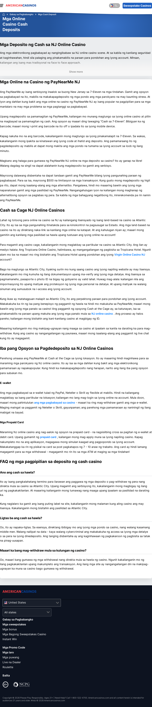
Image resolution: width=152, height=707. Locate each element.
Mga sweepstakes (14, 624)
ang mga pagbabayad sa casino (54, 402)
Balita (6, 675)
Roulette (8, 667)
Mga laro (8, 652)
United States (17, 602)
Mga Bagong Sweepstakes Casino (24, 634)
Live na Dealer (12, 662)
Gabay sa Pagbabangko (18, 619)
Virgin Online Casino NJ (129, 254)
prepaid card (48, 437)
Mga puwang (11, 657)
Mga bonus (10, 629)
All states (10, 612)
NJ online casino (102, 313)
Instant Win (10, 639)
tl (116, 5)
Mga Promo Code (14, 647)
